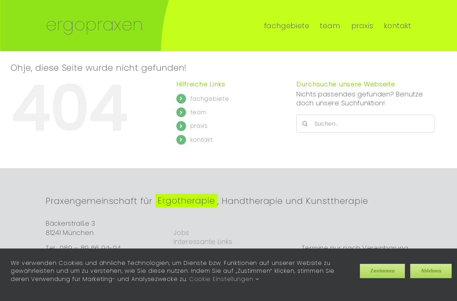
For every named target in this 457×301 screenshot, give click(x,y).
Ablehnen (431, 271)
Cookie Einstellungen (224, 279)
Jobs (181, 226)
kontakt (201, 133)
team (198, 106)
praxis (199, 120)
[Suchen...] (365, 117)
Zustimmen (382, 271)
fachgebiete (209, 92)
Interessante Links (203, 235)
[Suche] (305, 117)
